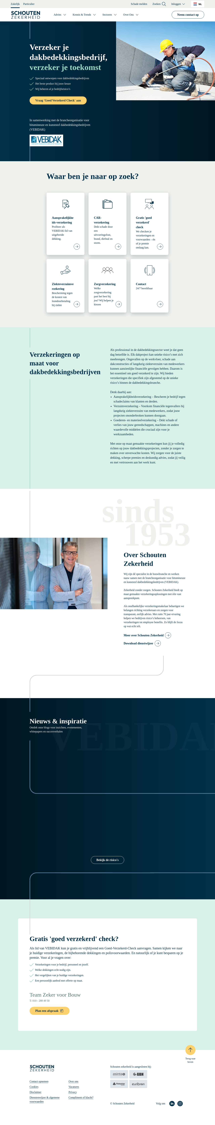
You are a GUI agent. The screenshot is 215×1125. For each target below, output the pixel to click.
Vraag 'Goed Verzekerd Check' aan (58, 100)
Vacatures (74, 1086)
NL (198, 4)
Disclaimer (35, 1092)
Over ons (73, 1081)
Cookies (34, 1086)
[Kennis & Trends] (84, 14)
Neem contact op (188, 14)
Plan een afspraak (49, 1011)
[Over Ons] (131, 14)
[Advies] (60, 14)
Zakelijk (15, 4)
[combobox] (197, 4)
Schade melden (139, 4)
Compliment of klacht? (81, 1097)
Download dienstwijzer (138, 643)
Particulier (28, 4)
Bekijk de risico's (107, 860)
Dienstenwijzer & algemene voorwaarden (45, 1099)
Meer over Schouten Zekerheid (144, 635)
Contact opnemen (39, 1081)
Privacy (73, 1092)
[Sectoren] (109, 14)
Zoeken (159, 4)
